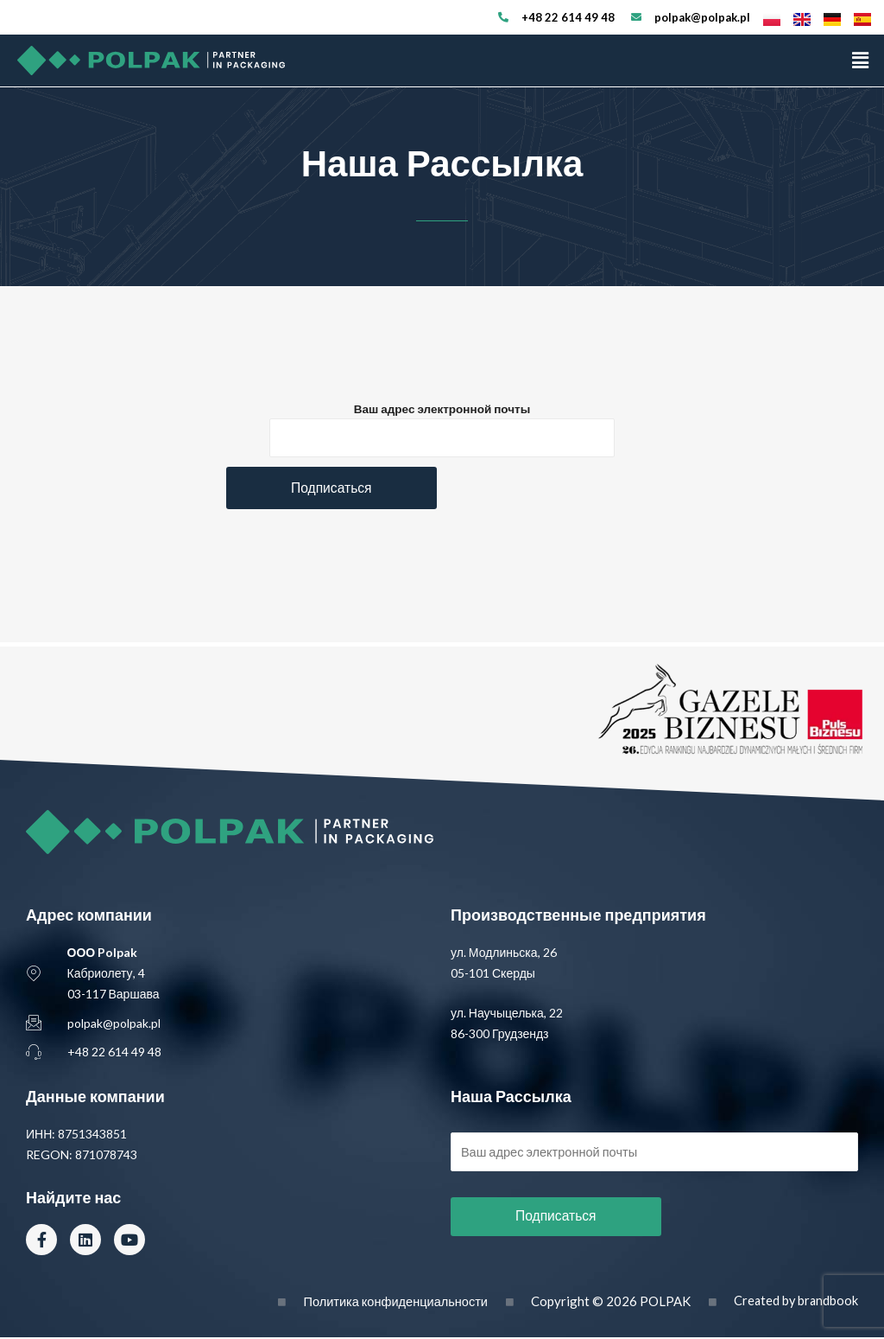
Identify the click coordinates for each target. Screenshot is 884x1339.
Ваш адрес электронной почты (442, 409)
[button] (860, 60)
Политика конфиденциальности (390, 1302)
